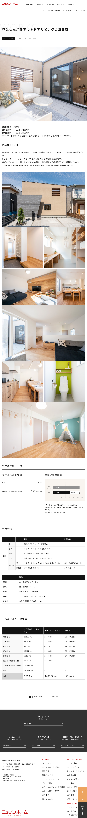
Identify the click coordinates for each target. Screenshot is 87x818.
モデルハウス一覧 (74, 733)
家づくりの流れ (48, 725)
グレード (60, 4)
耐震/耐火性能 (47, 701)
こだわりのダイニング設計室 (53, 713)
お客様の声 (71, 701)
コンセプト (46, 689)
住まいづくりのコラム (76, 697)
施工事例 (29, 4)
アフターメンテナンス (51, 705)
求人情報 (70, 721)
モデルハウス (73, 4)
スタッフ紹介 (72, 713)
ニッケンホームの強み (51, 693)
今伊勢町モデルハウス (76, 741)
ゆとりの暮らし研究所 (51, 717)
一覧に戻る (36, 622)
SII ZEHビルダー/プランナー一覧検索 (72, 775)
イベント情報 (72, 689)
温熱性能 (40, 4)
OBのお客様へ (73, 717)
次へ (54, 622)
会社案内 (70, 709)
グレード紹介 (47, 709)
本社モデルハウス (74, 737)
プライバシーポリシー (74, 725)
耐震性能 (50, 4)
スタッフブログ (73, 693)
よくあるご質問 (73, 705)
